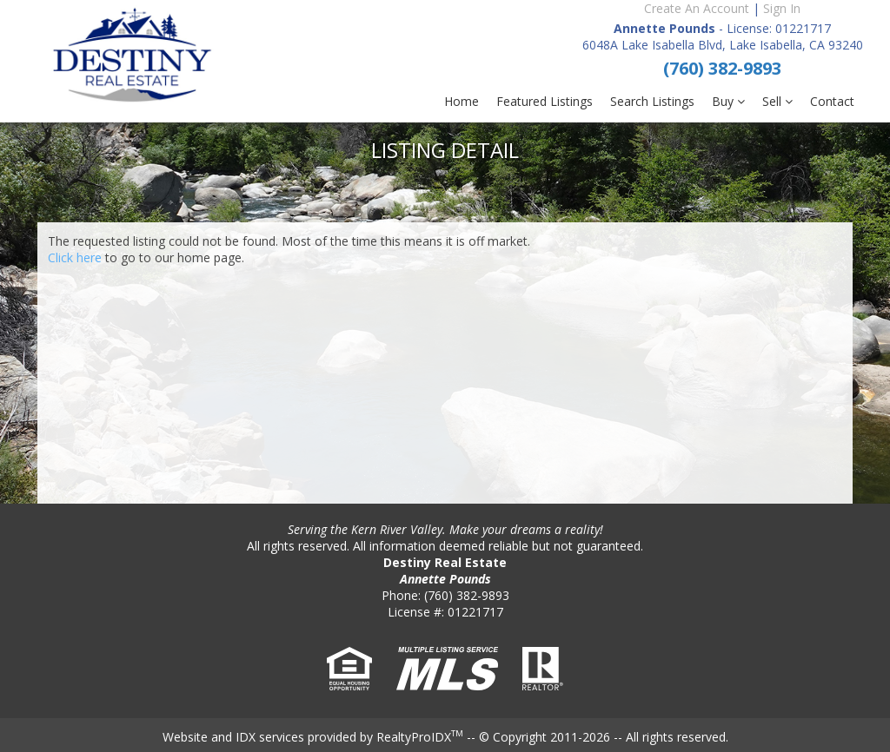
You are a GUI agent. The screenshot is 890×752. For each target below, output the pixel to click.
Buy (728, 101)
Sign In (781, 8)
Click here (75, 257)
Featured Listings (544, 101)
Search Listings (652, 101)
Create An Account (696, 8)
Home (461, 101)
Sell (777, 101)
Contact (832, 101)
